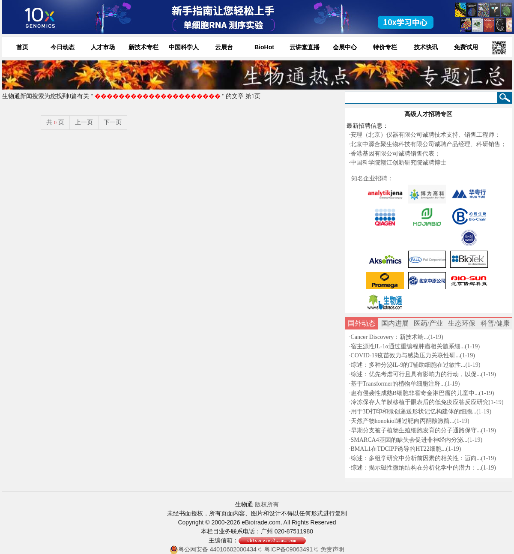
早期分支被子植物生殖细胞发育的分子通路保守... (416, 430)
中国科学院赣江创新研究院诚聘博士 (398, 162)
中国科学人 (184, 47)
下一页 (113, 122)
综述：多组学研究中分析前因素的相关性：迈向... (416, 458)
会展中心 (345, 47)
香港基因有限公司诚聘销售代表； (395, 153)
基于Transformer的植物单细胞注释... (398, 383)
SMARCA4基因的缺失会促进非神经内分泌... (409, 440)
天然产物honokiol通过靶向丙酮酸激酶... (402, 421)
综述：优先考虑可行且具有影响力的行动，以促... (416, 374)
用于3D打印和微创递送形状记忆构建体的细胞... (414, 411)
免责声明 (332, 549)
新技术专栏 (143, 47)
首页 (22, 47)
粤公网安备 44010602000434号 (216, 549)
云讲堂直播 (305, 47)
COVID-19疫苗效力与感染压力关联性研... (405, 355)
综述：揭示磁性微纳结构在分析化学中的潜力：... (416, 467)
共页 (55, 122)
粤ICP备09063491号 (291, 549)
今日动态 (63, 47)
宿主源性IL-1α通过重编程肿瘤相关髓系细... (408, 346)
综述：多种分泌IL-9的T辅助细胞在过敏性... (408, 365)
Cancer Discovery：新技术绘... (389, 337)
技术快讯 (426, 47)
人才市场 (103, 47)
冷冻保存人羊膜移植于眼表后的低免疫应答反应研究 (420, 402)
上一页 (84, 122)
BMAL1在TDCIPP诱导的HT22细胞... (398, 449)
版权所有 (267, 504)
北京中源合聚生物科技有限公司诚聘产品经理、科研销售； (428, 144)
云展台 (224, 47)
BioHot (264, 47)
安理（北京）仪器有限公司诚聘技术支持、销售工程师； (425, 135)
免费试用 (466, 47)
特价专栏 (385, 47)
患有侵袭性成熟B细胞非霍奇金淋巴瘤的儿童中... (415, 393)
